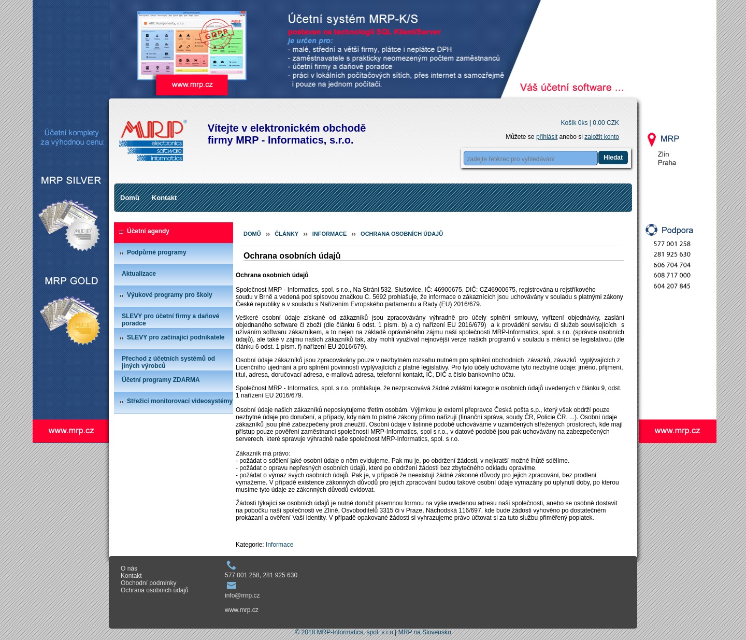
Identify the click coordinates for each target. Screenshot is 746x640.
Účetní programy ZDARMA (161, 379)
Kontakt (164, 198)
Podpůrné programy (157, 252)
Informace (329, 234)
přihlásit (546, 136)
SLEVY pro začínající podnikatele (176, 337)
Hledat (613, 157)
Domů (129, 198)
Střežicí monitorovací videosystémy (180, 401)
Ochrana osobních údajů (402, 234)
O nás (129, 568)
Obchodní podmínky (148, 583)
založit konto (601, 136)
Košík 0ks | (590, 122)
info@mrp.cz (242, 595)
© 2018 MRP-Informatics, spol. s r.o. (345, 632)
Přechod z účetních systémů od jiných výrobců (168, 362)
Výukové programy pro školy (169, 294)
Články (286, 234)
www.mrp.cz (242, 610)
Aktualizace (139, 273)
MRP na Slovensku (424, 632)
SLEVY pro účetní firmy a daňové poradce (171, 319)
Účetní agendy (148, 231)
